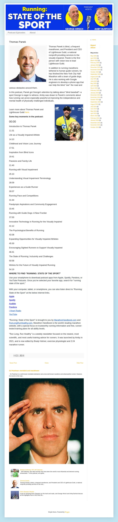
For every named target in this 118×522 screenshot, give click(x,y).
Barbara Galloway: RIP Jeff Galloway (31, 470)
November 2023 (95, 125)
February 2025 (95, 90)
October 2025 (95, 72)
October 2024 (95, 99)
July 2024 (93, 106)
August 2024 (94, 104)
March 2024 (94, 116)
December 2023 (95, 123)
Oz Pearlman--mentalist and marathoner (24, 371)
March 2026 (94, 60)
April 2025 (94, 86)
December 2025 (95, 67)
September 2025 (96, 74)
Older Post (80, 363)
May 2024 (94, 111)
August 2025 (94, 76)
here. (27, 112)
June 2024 (94, 109)
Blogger (67, 512)
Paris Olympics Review (27, 492)
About (33, 33)
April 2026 (94, 58)
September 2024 (96, 102)
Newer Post (13, 363)
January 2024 (95, 120)
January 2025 (95, 93)
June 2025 (94, 81)
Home (47, 363)
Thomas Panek (24, 481)
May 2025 (94, 83)
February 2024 (95, 118)
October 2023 (95, 127)
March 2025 (94, 88)
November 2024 (95, 97)
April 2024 (94, 113)
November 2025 (95, 70)
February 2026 (95, 63)
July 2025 (93, 79)
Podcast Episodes (16, 33)
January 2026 (95, 65)
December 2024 (95, 95)
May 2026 (94, 56)
